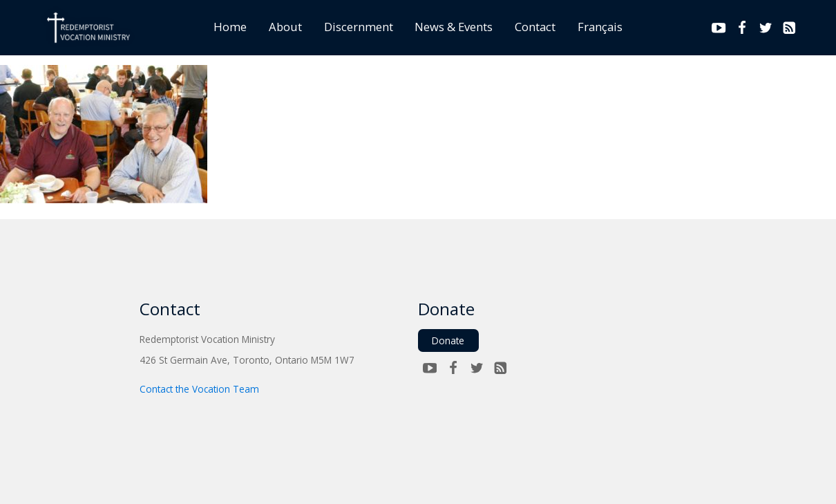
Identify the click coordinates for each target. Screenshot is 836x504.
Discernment (358, 27)
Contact (535, 27)
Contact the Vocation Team (199, 388)
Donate (448, 340)
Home (230, 27)
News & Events (454, 27)
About (285, 27)
